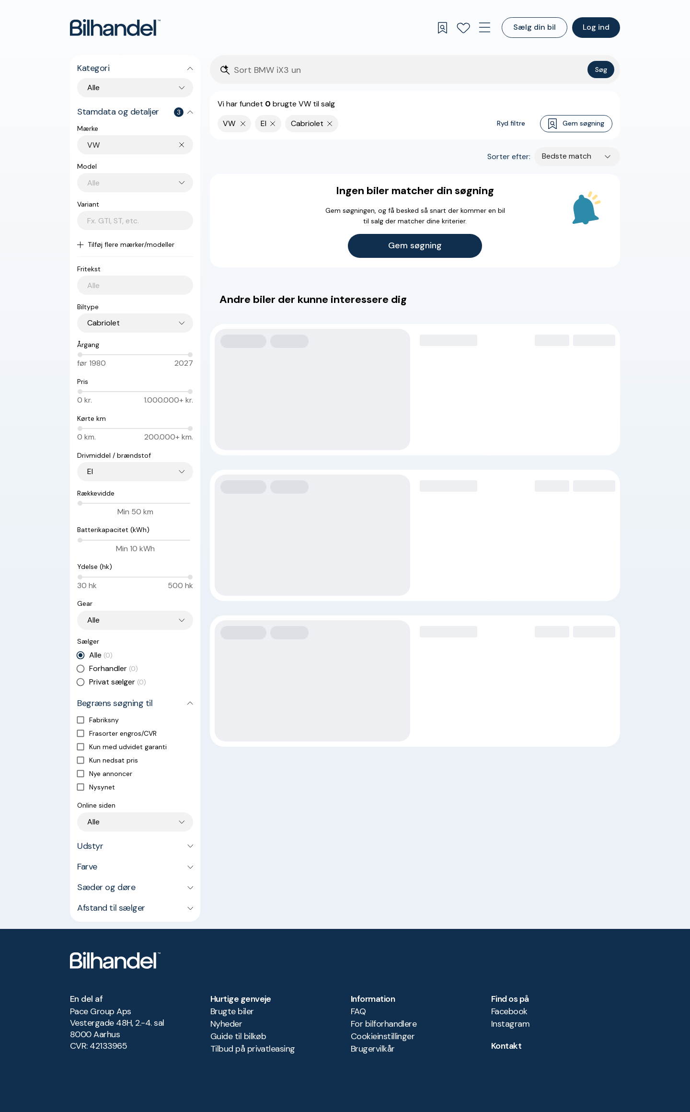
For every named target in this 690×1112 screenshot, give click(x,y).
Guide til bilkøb (238, 1036)
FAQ (358, 1011)
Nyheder (226, 1024)
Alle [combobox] (93, 87)
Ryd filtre (511, 123)
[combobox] (140, 145)
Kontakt (506, 1046)
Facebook (509, 1011)
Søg (601, 69)
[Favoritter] (463, 27)
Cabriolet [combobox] (103, 323)
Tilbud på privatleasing (252, 1048)
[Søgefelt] (409, 70)
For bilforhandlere (383, 1024)
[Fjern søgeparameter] (273, 124)
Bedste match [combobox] (566, 156)
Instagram (510, 1024)
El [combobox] (90, 471)
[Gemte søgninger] (442, 27)
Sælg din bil (534, 27)
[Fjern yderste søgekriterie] (243, 124)
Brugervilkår (373, 1048)
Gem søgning (576, 123)
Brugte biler (232, 1011)
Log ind (596, 27)
